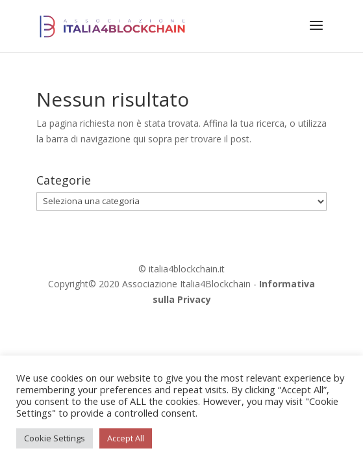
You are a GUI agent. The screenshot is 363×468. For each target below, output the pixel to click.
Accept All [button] (125, 438)
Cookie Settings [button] (54, 438)
